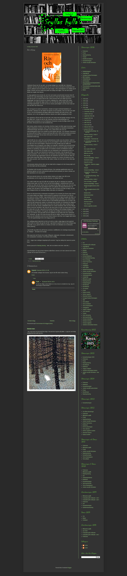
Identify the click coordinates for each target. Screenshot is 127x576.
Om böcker (85, 288)
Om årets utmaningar (88, 411)
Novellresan (86, 284)
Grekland (85, 520)
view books (97, 233)
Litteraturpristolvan (87, 275)
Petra (89, 223)
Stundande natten (88, 160)
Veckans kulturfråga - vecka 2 (91, 170)
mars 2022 (87, 124)
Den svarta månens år (89, 149)
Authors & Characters (88, 248)
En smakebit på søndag (89, 258)
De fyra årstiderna (87, 256)
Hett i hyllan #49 (88, 136)
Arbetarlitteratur (86, 79)
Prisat (84, 53)
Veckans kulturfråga (88, 319)
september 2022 (88, 116)
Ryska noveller (88, 199)
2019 (84, 213)
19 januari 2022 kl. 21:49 (42, 270)
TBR (84, 300)
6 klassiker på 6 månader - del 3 (91, 498)
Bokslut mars (31, 329)
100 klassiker (86, 81)
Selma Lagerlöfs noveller (90, 206)
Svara (33, 275)
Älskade (86, 167)
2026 (84, 98)
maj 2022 (86, 120)
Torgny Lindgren (87, 309)
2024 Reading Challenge (90, 221)
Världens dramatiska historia (90, 324)
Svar (34, 278)
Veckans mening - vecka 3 (90, 144)
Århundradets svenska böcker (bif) (91, 86)
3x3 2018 (85, 530)
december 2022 (88, 109)
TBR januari (87, 197)
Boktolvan (85, 366)
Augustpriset (86, 73)
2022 (84, 107)
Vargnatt (34, 270)
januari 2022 (87, 129)
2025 (84, 101)
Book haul (85, 254)
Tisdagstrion (86, 307)
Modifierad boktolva (88, 58)
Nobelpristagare (87, 71)
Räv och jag (87, 155)
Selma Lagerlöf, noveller (89, 430)
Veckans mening (87, 321)
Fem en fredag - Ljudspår (90, 181)
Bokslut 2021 (87, 193)
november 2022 (88, 111)
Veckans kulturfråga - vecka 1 (91, 183)
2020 (84, 211)
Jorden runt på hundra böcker (90, 388)
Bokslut (84, 250)
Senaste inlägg (31, 320)
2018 (84, 216)
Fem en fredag (86, 260)
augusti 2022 (87, 118)
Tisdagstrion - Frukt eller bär (91, 139)
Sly (85, 146)
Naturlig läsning (41, 245)
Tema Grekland (87, 303)
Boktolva (85, 252)
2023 (84, 105)
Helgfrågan (85, 265)
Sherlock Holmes (88, 201)
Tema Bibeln (86, 301)
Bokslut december (88, 195)
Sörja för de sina (88, 162)
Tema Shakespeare (88, 305)
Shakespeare (86, 88)
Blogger (69, 567)
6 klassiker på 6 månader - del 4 (91, 499)
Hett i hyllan (86, 267)
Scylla (37, 281)
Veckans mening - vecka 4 (90, 134)
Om (84, 516)
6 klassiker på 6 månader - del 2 (91, 534)
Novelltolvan (86, 286)
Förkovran (85, 51)
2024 (84, 103)
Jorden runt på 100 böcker (89, 62)
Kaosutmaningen (87, 60)
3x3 (84, 242)
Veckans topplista (87, 323)
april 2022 (87, 122)
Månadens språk (87, 279)
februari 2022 (87, 127)
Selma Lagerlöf (87, 294)
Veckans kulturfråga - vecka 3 (91, 157)
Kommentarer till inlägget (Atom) (44, 323)
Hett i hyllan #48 (88, 151)
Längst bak (85, 277)
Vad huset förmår (87, 317)
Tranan (84, 57)
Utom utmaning (87, 315)
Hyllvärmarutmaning (88, 269)
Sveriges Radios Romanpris (90, 75)
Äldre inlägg (72, 320)
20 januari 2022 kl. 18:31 (48, 281)
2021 (84, 209)
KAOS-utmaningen (87, 427)
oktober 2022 (87, 113)
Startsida (52, 320)
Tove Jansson (87, 203)
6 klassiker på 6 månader (89, 244)
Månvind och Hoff (88, 153)
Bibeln (84, 90)
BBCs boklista (86, 77)
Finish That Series (87, 261)
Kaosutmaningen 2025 (88, 357)
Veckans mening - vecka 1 (90, 179)
